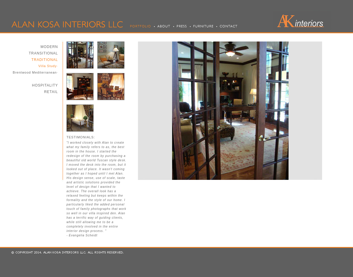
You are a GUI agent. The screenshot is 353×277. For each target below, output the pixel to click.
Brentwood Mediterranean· (35, 72)
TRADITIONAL (44, 60)
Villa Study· (48, 66)
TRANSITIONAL (43, 53)
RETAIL (51, 92)
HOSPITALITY (45, 85)
